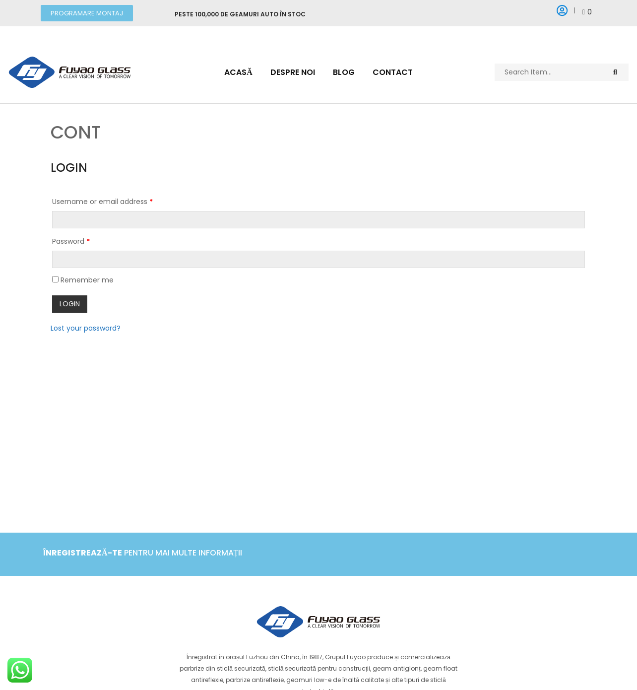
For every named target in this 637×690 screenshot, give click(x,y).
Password (71, 241)
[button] (87, 13)
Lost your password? (86, 327)
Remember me (83, 280)
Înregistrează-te (82, 553)
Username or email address (102, 202)
